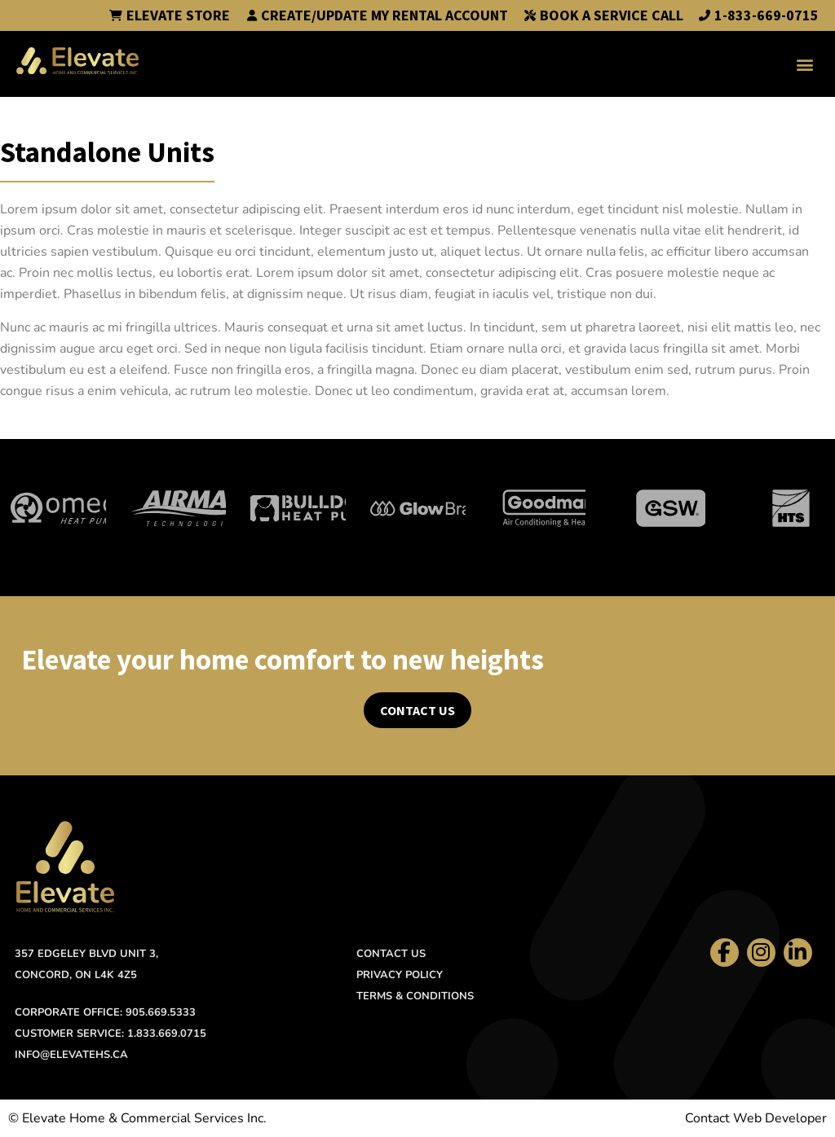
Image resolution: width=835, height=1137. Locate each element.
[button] (805, 63)
